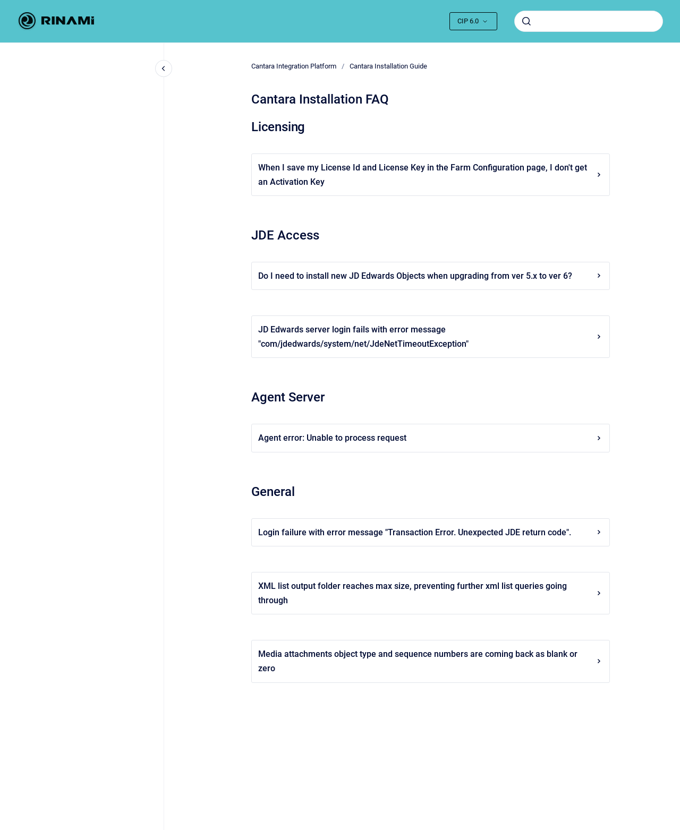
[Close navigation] (163, 68)
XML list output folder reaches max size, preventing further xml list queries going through (430, 593)
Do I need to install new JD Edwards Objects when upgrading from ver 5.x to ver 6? (430, 276)
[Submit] (526, 21)
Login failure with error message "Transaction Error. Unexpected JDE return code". (430, 532)
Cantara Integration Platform (293, 66)
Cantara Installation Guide (388, 66)
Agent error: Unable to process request (430, 438)
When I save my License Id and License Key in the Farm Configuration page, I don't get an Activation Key (430, 174)
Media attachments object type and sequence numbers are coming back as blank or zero (430, 661)
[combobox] (588, 21)
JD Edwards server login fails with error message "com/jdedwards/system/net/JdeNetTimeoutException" (430, 336)
